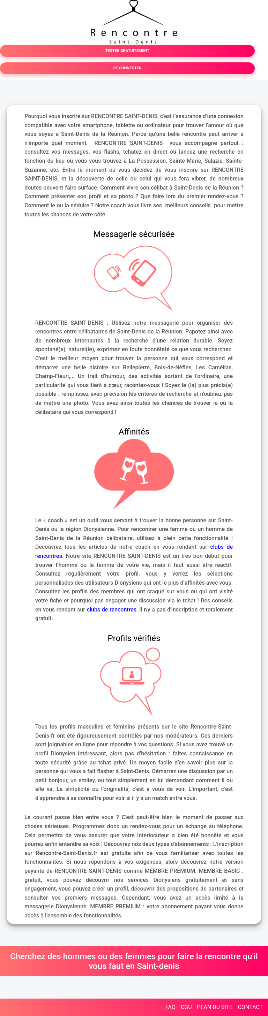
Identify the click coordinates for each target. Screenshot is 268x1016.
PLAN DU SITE (215, 1007)
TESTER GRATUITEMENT (127, 50)
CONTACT (250, 1007)
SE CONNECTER (127, 68)
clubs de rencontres (111, 609)
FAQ (170, 1007)
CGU (186, 1007)
